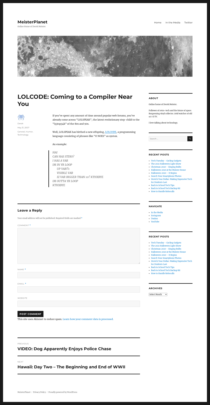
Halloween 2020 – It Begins (164, 173)
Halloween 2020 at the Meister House (168, 170)
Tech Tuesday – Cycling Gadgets (166, 161)
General (21, 131)
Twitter (188, 22)
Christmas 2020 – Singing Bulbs (166, 167)
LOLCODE (110, 131)
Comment (24, 225)
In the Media (173, 22)
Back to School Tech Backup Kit (165, 188)
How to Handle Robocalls (162, 191)
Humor (29, 131)
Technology (23, 135)
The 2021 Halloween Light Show (166, 164)
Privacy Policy (39, 392)
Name (22, 269)
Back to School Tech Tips (162, 185)
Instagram (156, 215)
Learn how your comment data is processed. (88, 319)
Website (22, 298)
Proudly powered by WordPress (62, 392)
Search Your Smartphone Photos (166, 176)
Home (157, 22)
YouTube (155, 221)
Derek (20, 123)
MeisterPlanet (32, 21)
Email (22, 284)
